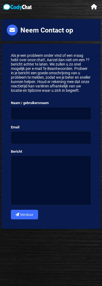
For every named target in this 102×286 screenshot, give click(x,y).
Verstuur (24, 215)
